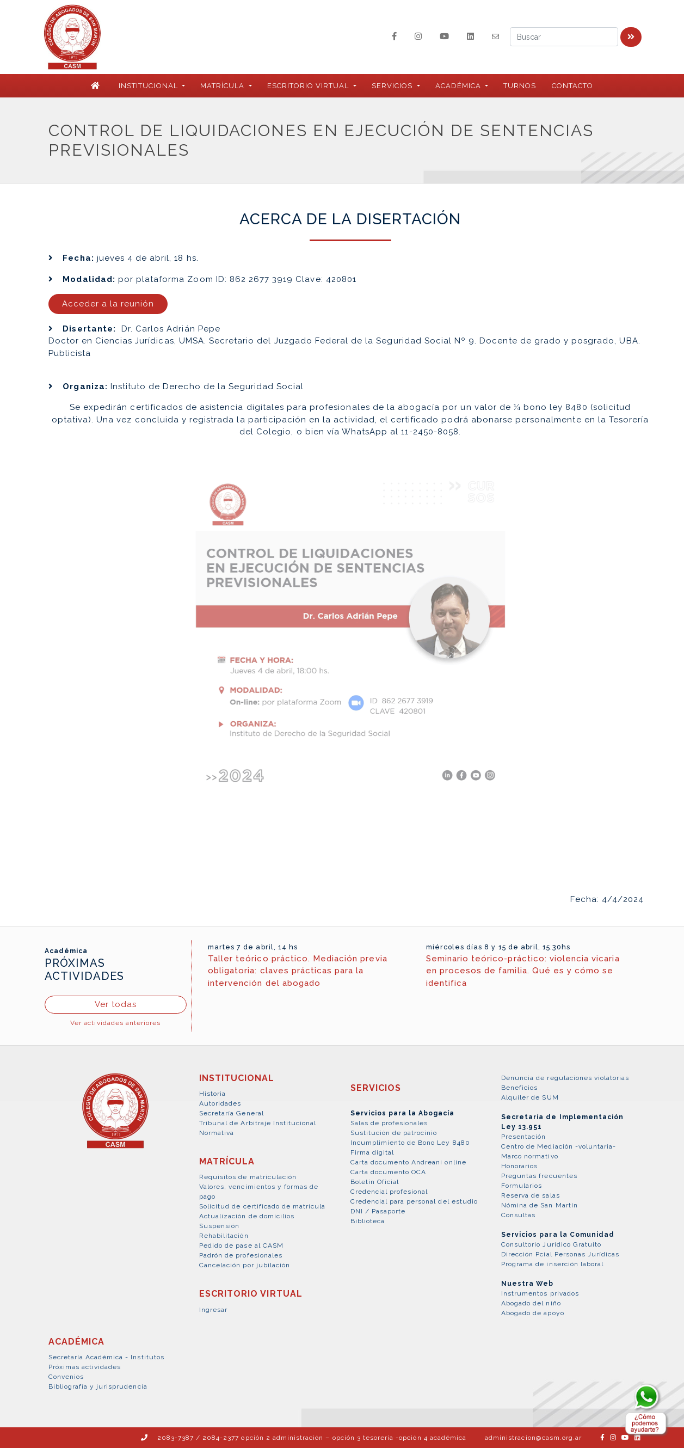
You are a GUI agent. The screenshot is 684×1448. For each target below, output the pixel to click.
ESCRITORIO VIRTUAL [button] (309, 86)
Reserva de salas (530, 1195)
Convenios (66, 1376)
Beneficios (519, 1087)
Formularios (521, 1185)
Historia (212, 1093)
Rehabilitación (224, 1236)
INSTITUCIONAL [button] (149, 86)
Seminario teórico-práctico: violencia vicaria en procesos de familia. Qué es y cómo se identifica (523, 971)
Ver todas (116, 1004)
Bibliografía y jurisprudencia (97, 1386)
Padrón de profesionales (240, 1255)
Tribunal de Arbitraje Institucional (257, 1123)
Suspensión (219, 1226)
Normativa (216, 1133)
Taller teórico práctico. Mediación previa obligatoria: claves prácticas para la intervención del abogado (297, 971)
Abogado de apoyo (532, 1313)
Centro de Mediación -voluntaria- (558, 1146)
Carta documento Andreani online (408, 1162)
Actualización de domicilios (246, 1216)
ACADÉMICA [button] (459, 86)
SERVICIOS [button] (393, 86)
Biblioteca (367, 1221)
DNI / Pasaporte (378, 1211)
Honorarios (519, 1166)
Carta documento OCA (388, 1172)
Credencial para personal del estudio (414, 1201)
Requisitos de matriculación (248, 1177)
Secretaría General (231, 1113)
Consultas (518, 1215)
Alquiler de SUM (530, 1097)
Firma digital (372, 1152)
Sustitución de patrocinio (393, 1133)
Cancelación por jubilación (244, 1265)
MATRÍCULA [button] (223, 86)
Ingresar (213, 1310)
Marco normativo (529, 1156)
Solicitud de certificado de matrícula (262, 1206)
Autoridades (220, 1103)
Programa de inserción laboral (552, 1264)
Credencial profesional (389, 1191)
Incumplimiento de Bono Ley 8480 (410, 1142)
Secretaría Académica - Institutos (106, 1357)
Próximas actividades (84, 1367)
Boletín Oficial (374, 1182)
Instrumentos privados (540, 1293)
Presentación (523, 1136)
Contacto (572, 86)
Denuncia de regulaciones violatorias (565, 1078)
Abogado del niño (531, 1303)
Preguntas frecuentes (539, 1176)
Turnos (519, 86)
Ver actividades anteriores (115, 1023)
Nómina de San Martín (539, 1205)
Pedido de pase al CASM (241, 1245)
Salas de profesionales (389, 1123)
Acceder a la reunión (108, 304)
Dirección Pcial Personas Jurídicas (560, 1254)
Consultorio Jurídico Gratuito (551, 1244)
